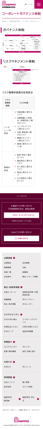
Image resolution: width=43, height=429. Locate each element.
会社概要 (26, 263)
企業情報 (8, 258)
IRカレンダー (27, 304)
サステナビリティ (14, 21)
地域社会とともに (11, 327)
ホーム (4, 21)
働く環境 (25, 382)
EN (31, 4)
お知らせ (8, 362)
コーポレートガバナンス (29, 321)
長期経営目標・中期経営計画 (30, 293)
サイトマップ (35, 410)
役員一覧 (7, 272)
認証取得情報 (27, 331)
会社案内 (7, 277)
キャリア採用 (27, 387)
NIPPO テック (28, 399)
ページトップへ (22, 196)
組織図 (25, 272)
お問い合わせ (23, 238)
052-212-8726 (22, 215)
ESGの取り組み (10, 319)
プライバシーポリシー (9, 410)
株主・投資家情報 (11, 287)
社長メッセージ (10, 292)
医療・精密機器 (10, 351)
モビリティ (26, 347)
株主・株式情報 (10, 304)
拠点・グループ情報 (30, 277)
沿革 (24, 267)
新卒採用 (7, 387)
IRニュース (26, 367)
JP (26, 4)
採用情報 (8, 377)
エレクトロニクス (10, 347)
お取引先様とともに (30, 327)
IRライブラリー (28, 299)
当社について (9, 382)
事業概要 (7, 267)
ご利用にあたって (24, 410)
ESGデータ (8, 331)
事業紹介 (8, 342)
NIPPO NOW (8, 399)
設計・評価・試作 (28, 351)
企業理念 (7, 263)
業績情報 (7, 299)
